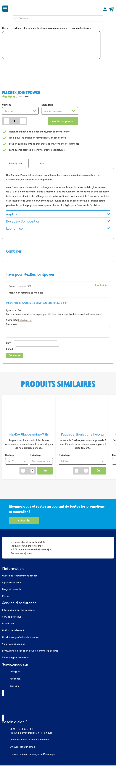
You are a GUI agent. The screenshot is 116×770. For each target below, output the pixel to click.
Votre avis (12, 324)
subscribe (24, 520)
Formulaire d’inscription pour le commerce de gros (30, 650)
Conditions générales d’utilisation (20, 637)
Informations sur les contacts (18, 610)
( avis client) (23, 96)
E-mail (10, 349)
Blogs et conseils (11, 589)
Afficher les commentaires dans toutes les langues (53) (36, 303)
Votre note (12, 320)
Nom (9, 342)
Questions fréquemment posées (19, 575)
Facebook (11, 679)
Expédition (8, 623)
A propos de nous (11, 582)
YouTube (10, 686)
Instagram (11, 671)
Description (15, 163)
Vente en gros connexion (15, 657)
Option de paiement (13, 630)
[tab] (15, 163)
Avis (42, 163)
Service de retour (11, 616)
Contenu (6, 105)
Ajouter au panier (62, 121)
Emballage (47, 105)
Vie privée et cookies (13, 644)
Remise (6, 596)
